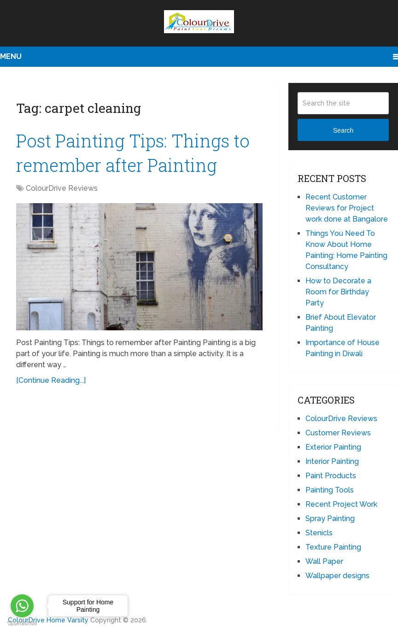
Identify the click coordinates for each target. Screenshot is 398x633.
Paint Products (330, 475)
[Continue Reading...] (51, 380)
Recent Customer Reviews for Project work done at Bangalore (346, 208)
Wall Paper (324, 561)
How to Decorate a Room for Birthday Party (338, 291)
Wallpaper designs (337, 575)
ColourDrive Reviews (62, 188)
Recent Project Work (341, 504)
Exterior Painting (333, 447)
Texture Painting (333, 547)
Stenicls (319, 532)
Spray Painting (330, 518)
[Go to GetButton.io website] (22, 624)
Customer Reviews (338, 432)
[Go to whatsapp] (22, 605)
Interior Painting (332, 461)
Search (343, 130)
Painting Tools (329, 490)
